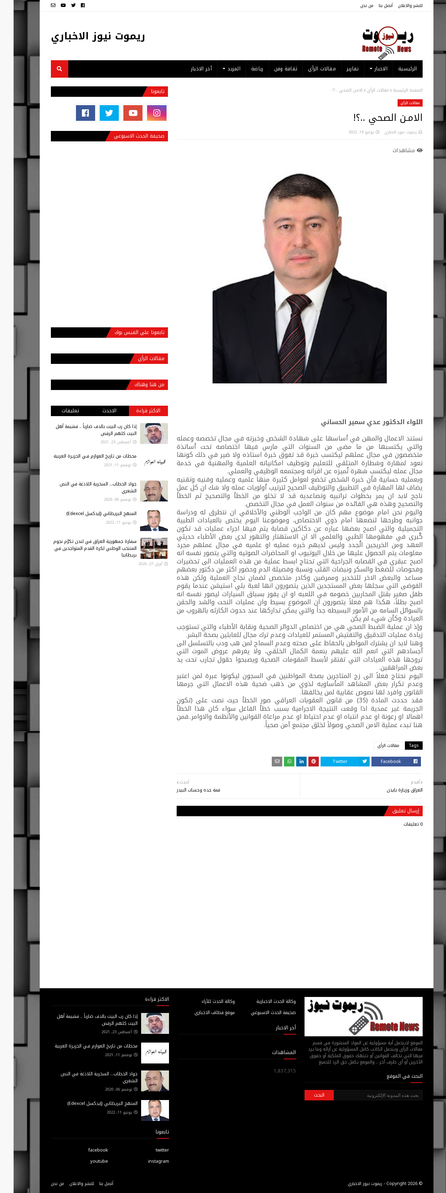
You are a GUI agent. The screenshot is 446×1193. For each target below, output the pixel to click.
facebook (84, 1150)
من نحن (353, 5)
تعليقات (57, 410)
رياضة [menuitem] (244, 68)
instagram (144, 1161)
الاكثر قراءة (135, 410)
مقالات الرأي (364, 90)
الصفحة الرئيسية (394, 90)
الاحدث (96, 410)
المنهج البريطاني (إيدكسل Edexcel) (88, 513)
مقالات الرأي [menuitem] (308, 68)
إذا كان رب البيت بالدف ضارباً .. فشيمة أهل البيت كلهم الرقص (82, 430)
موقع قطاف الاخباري (201, 1012)
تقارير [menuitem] (339, 68)
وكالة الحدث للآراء (204, 1001)
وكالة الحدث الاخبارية (262, 1001)
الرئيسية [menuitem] (394, 68)
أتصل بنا (372, 5)
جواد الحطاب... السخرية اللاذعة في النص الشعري (84, 487)
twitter (148, 1150)
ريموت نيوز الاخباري (84, 36)
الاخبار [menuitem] (367, 68)
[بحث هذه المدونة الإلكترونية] (364, 1095)
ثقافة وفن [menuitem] (272, 68)
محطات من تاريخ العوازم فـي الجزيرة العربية (81, 456)
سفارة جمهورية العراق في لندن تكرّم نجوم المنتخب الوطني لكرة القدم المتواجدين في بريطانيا (81, 548)
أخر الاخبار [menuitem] (187, 68)
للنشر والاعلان (396, 5)
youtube (85, 1161)
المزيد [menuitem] (220, 68)
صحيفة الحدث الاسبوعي (259, 1012)
